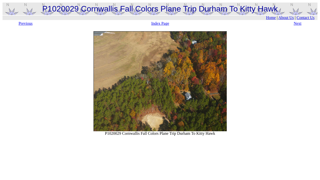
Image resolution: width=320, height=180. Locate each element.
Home (271, 18)
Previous (25, 23)
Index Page (160, 23)
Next (298, 23)
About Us (286, 18)
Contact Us (305, 18)
